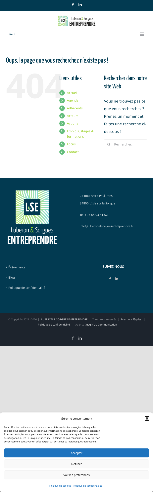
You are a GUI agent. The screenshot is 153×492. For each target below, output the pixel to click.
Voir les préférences (76, 475)
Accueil (72, 93)
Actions (72, 123)
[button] (147, 418)
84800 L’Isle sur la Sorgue (97, 203)
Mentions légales (131, 319)
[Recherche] (109, 144)
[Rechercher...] (125, 144)
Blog (11, 277)
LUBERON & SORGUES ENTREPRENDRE (64, 319)
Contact (73, 152)
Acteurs (72, 116)
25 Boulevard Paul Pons (96, 196)
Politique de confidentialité (87, 485)
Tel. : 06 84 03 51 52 (94, 215)
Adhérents (75, 108)
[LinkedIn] (116, 278)
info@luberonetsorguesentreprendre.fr (106, 226)
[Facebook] (110, 278)
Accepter (76, 453)
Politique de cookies (60, 485)
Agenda (72, 100)
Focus (71, 144)
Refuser (76, 464)
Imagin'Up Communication (101, 324)
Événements (16, 267)
